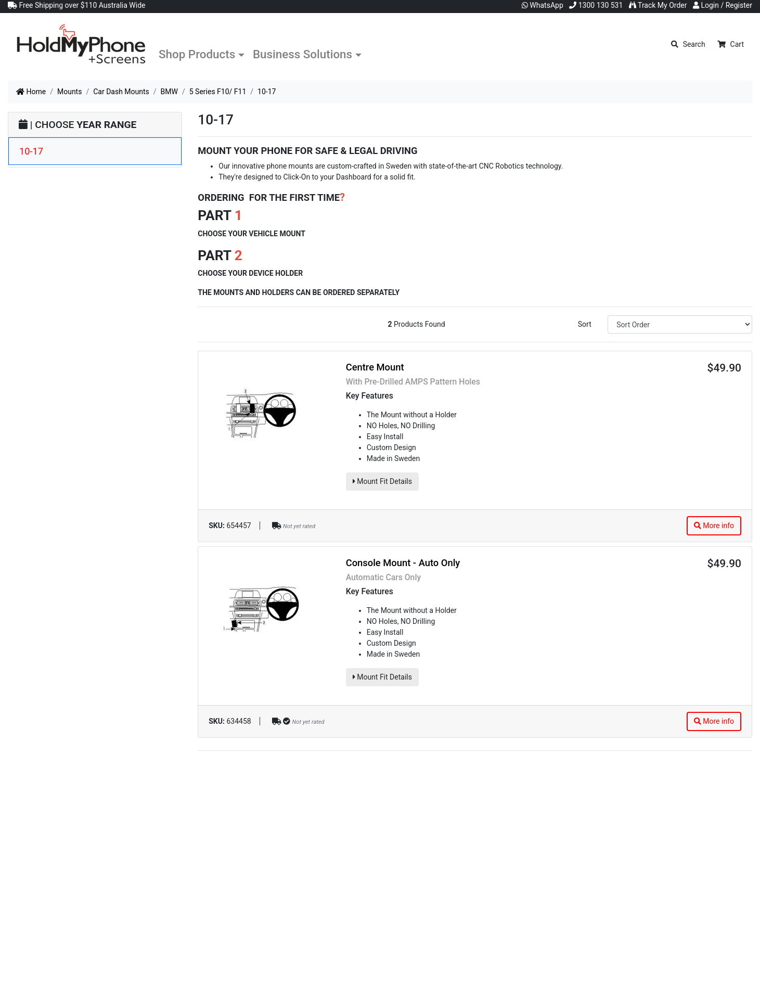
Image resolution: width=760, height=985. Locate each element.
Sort (584, 324)
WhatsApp (542, 5)
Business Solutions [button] (302, 54)
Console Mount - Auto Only (403, 562)
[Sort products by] (680, 324)
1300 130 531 (596, 5)
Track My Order (658, 5)
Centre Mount (375, 367)
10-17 (31, 151)
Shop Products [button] (197, 54)
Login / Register (722, 5)
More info (714, 525)
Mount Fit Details (382, 481)
